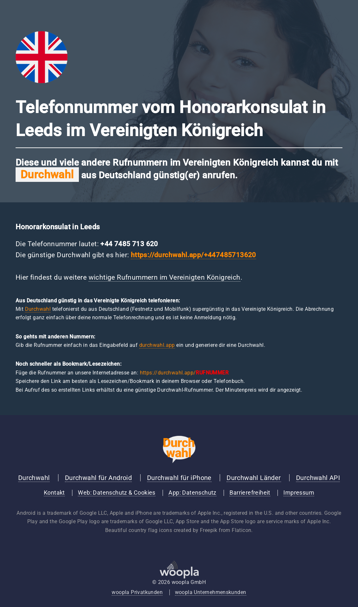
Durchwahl (38, 309)
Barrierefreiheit (249, 492)
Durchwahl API (318, 478)
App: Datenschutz (192, 492)
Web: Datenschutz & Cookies (116, 492)
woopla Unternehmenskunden (210, 592)
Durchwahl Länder (254, 478)
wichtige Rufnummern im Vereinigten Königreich (165, 277)
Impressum (298, 492)
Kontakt (54, 492)
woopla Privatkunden (137, 592)
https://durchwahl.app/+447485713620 (193, 255)
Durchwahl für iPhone (179, 478)
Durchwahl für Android (98, 478)
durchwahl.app (157, 345)
